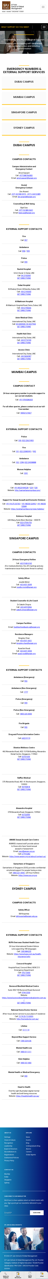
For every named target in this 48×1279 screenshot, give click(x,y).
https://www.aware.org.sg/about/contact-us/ (27, 856)
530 (36, 488)
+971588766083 (26, 175)
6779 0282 (26, 854)
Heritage (7, 1137)
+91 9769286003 (26, 400)
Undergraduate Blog (33, 1146)
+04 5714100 (26, 340)
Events (28, 1140)
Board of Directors (10, 1149)
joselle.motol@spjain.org (26, 587)
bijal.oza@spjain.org (27, 213)
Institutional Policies (11, 1158)
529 (31, 488)
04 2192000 (26, 276)
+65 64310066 (26, 607)
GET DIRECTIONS (24, 278)
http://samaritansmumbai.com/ (28, 490)
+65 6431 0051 (26, 641)
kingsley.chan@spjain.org (27, 643)
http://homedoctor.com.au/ (28, 1019)
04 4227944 (31, 324)
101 (17, 451)
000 (25, 1076)
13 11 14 (25, 1030)
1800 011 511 (25, 1052)
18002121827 (25, 413)
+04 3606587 (26, 356)
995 (25, 727)
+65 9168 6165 (26, 563)
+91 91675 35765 (13, 504)
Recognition (8, 1143)
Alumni (28, 1149)
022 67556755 (26, 523)
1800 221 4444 (19, 873)
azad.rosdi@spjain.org (27, 654)
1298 (22, 462)
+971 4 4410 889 (33, 194)
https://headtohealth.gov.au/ (27, 1096)
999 (28, 251)
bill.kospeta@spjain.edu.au (26, 916)
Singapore (7, 1180)
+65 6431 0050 (26, 651)
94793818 (26, 787)
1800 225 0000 (26, 714)
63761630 (26, 757)
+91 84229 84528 (21, 488)
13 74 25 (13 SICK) (26, 1016)
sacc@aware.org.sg (27, 851)
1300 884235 (26, 951)
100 (19, 440)
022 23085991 (25, 451)
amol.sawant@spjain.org (27, 178)
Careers (29, 1152)
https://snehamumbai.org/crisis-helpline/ (27, 509)
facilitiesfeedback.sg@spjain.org (27, 627)
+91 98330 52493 (29, 504)
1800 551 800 (25, 1063)
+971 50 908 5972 (18, 194)
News (28, 1137)
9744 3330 (26, 993)
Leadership (8, 1146)
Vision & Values (9, 1140)
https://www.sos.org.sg (27, 875)
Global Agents (31, 1155)
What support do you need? (15, 27)
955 (25, 681)
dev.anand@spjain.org (27, 197)
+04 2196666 (26, 308)
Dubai (6, 1177)
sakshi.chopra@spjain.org (26, 610)
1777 (26, 692)
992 (34, 451)
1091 (26, 473)
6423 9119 (26, 738)
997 (25, 240)
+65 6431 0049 (26, 585)
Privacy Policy (9, 1161)
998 (23, 251)
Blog (27, 1143)
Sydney (6, 1183)
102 (17, 462)
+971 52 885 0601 (26, 210)
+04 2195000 (26, 292)
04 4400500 (20, 324)
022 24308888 (30, 462)
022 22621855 (28, 440)
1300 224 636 (25, 1041)
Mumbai (7, 1174)
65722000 (26, 815)
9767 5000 (26, 973)
